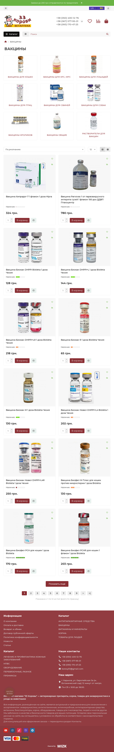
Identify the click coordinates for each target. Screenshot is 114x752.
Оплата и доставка (13, 625)
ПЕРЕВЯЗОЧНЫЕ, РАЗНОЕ (17, 672)
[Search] (70, 34)
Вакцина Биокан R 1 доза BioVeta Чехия (82, 340)
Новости (8, 641)
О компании (10, 621)
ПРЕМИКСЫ (10, 676)
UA (92, 8)
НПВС (7, 664)
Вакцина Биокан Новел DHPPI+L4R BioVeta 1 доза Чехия (25, 482)
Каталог (63, 615)
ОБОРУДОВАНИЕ (13, 668)
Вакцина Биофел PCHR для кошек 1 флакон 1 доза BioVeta (80, 552)
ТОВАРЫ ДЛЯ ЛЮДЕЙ (70, 637)
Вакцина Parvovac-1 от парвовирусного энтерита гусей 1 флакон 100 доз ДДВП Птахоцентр (82, 200)
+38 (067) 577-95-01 (67, 21)
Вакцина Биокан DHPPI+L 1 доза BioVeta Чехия (83, 271)
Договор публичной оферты (19, 633)
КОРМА (62, 633)
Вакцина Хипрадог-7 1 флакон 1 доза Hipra (29, 197)
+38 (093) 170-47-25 (67, 24)
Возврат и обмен (13, 629)
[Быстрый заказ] (33, 220)
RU (101, 8)
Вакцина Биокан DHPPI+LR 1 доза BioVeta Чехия (28, 342)
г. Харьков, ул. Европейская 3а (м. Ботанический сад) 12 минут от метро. (81, 681)
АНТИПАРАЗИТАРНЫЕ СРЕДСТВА (76, 621)
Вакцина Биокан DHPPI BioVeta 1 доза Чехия (27, 271)
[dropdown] (6, 8)
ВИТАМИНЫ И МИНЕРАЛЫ (72, 629)
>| (90, 593)
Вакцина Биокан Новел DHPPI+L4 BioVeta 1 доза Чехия (84, 412)
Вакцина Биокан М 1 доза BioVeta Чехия (28, 410)
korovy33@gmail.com (72, 669)
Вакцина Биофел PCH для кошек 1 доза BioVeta (27, 552)
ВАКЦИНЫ (64, 625)
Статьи (7, 645)
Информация (13, 615)
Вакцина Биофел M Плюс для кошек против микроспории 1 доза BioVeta (81, 482)
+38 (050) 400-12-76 (67, 18)
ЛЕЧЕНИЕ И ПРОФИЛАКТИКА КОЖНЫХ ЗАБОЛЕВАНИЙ (25, 658)
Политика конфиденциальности (21, 637)
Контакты (76, 721)
